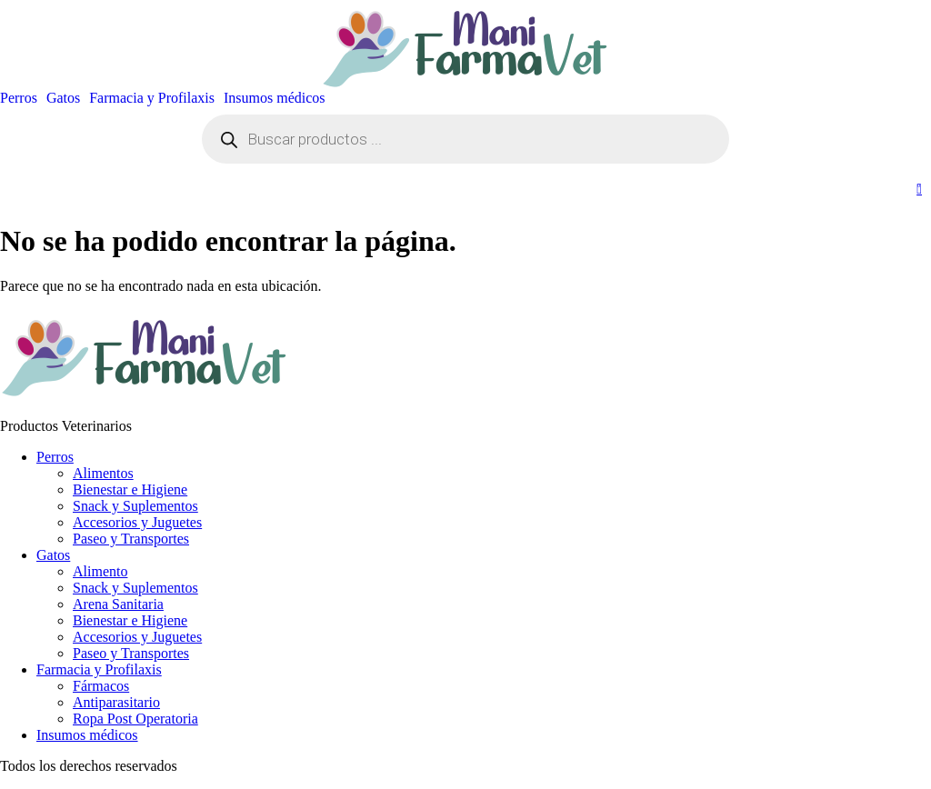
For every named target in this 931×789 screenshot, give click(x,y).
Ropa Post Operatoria (135, 718)
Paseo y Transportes (131, 538)
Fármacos (101, 686)
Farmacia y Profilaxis (152, 98)
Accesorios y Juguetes (137, 522)
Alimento (100, 571)
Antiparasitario (116, 702)
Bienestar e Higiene (130, 489)
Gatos (63, 98)
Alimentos (103, 473)
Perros (18, 98)
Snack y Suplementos (135, 506)
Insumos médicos (274, 98)
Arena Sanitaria (118, 604)
